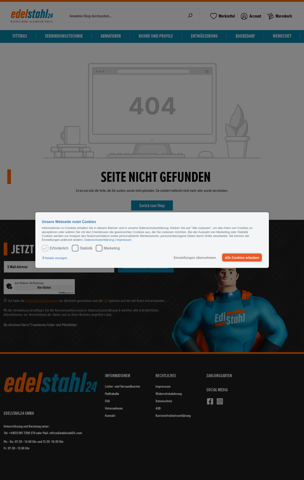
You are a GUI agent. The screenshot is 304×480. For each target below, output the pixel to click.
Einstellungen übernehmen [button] (195, 257)
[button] (56, 258)
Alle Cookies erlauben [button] (242, 257)
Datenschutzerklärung (99, 239)
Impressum (124, 239)
